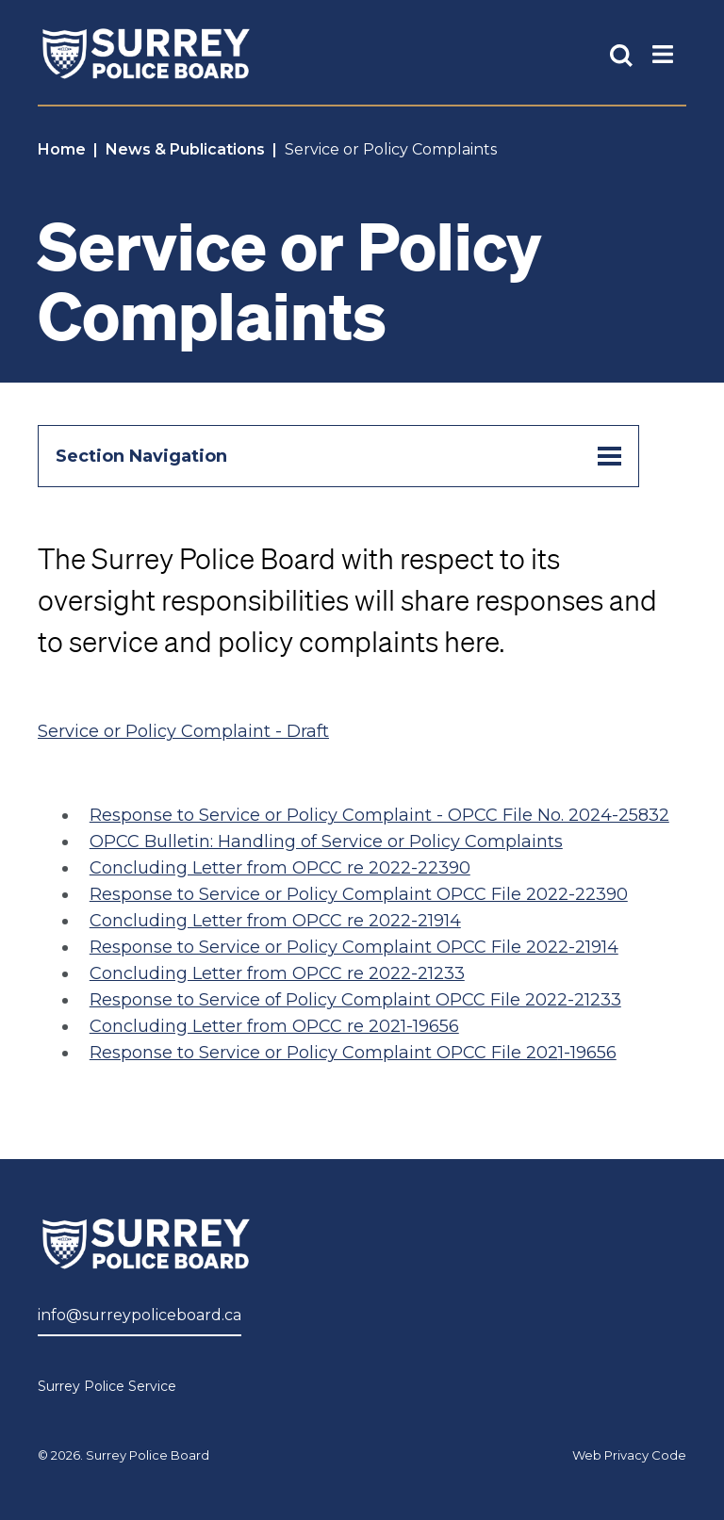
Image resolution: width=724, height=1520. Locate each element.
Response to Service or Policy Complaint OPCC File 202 (324, 1052)
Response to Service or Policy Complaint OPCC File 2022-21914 (354, 947)
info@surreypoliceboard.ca (139, 1315)
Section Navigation (338, 456)
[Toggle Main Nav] (662, 53)
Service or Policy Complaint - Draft (183, 731)
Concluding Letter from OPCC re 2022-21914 (275, 920)
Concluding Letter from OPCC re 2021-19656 (274, 1026)
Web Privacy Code (629, 1455)
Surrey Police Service (107, 1386)
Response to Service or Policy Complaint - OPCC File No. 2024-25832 (379, 815)
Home (62, 149)
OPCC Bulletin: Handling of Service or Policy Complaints (326, 841)
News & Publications (185, 149)
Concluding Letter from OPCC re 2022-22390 (280, 868)
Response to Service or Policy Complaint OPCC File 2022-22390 (359, 894)
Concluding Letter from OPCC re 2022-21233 (277, 973)
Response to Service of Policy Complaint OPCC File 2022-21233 (355, 999)
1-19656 (587, 1052)
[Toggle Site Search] (621, 54)
